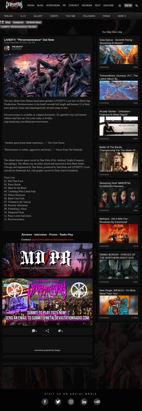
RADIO (31, 5)
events (54, 16)
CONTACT (74, 5)
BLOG (40, 5)
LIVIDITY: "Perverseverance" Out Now (18, 27)
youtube (70, 16)
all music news (34, 22)
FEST (98, 5)
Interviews (41, 234)
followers (89, 16)
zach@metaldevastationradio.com (52, 239)
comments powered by (47, 350)
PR (64, 5)
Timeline (8, 16)
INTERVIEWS (53, 5)
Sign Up (128, 5)
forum (106, 16)
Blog (8, 22)
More (122, 16)
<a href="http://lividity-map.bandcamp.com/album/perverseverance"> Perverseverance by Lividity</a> (47, 132)
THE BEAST (17, 47)
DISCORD (108, 5)
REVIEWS (87, 5)
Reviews (27, 234)
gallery (38, 16)
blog (23, 16)
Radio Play (66, 234)
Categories (18, 22)
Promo (53, 234)
